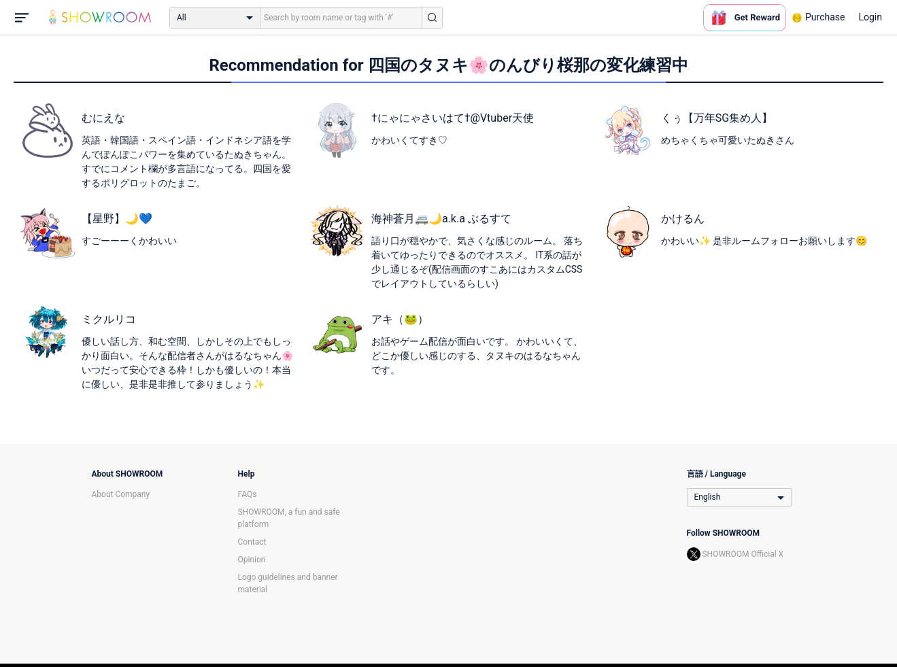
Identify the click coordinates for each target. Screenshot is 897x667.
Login (870, 17)
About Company (121, 494)
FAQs (247, 494)
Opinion (252, 559)
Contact (252, 542)
